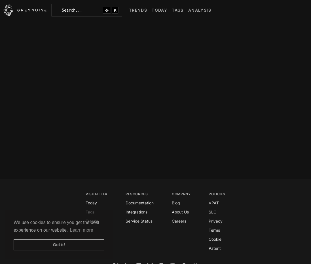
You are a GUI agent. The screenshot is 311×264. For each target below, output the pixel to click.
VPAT (214, 202)
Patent (215, 248)
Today (91, 202)
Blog (176, 202)
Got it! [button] (59, 244)
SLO (213, 211)
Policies (217, 194)
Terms (214, 230)
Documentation (140, 202)
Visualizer (96, 194)
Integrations (136, 211)
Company (181, 194)
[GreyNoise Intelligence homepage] (25, 10)
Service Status (139, 221)
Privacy (216, 221)
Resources (137, 194)
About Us (180, 211)
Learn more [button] (81, 230)
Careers (179, 221)
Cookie (215, 239)
